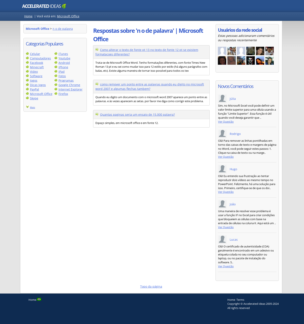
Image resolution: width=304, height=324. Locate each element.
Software (36, 76)
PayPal (34, 89)
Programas (66, 80)
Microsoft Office (68, 16)
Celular (35, 54)
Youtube (64, 58)
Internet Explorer (70, 89)
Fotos (62, 76)
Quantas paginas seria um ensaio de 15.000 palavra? (137, 115)
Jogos (33, 80)
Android (64, 63)
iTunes (63, 54)
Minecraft (37, 67)
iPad (61, 72)
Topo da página (151, 286)
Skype (34, 98)
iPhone (63, 67)
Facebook (36, 63)
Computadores (40, 58)
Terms (240, 300)
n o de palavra (63, 29)
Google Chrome (69, 85)
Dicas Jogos (38, 85)
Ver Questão (226, 122)
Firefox (63, 94)
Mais (32, 107)
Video (34, 72)
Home (28, 16)
